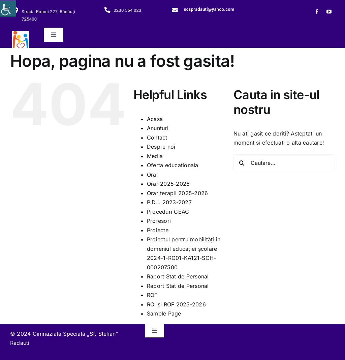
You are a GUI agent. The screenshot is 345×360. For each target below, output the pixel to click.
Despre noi (161, 146)
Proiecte (157, 230)
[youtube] (329, 11)
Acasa (155, 119)
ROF (152, 295)
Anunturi (157, 128)
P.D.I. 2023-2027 (169, 202)
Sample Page (164, 313)
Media (155, 156)
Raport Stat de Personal (178, 276)
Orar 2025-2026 (168, 183)
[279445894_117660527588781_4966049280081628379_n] (20, 33)
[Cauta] (241, 162)
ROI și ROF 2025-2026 (176, 304)
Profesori (159, 220)
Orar (152, 174)
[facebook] (316, 11)
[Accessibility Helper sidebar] (8, 8)
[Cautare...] (284, 162)
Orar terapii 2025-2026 (177, 193)
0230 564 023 (127, 10)
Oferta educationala (172, 165)
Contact (157, 137)
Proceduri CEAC (168, 211)
